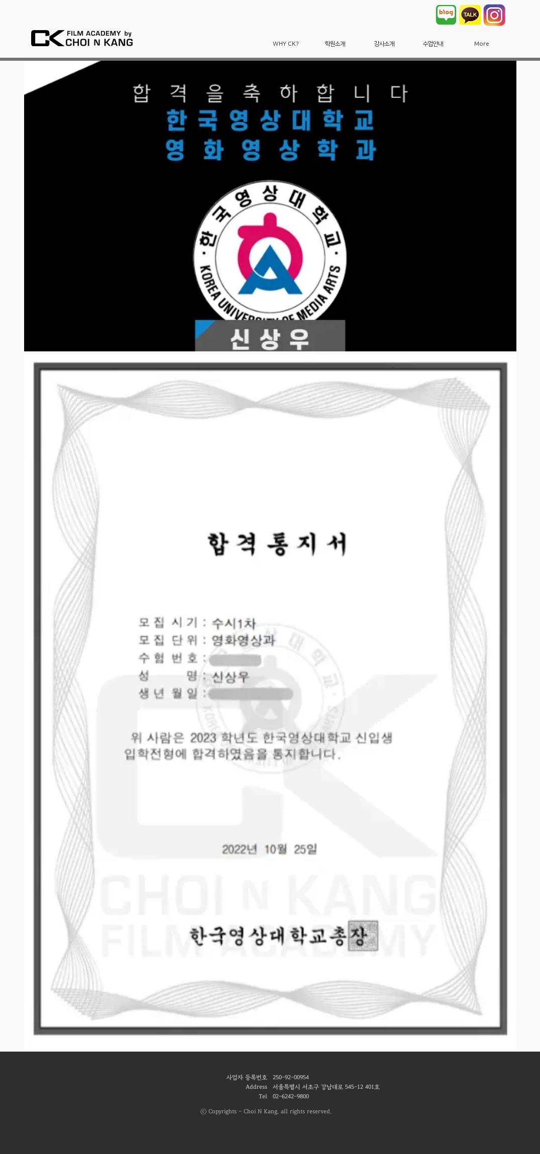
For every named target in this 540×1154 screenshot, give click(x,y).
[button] (285, 44)
